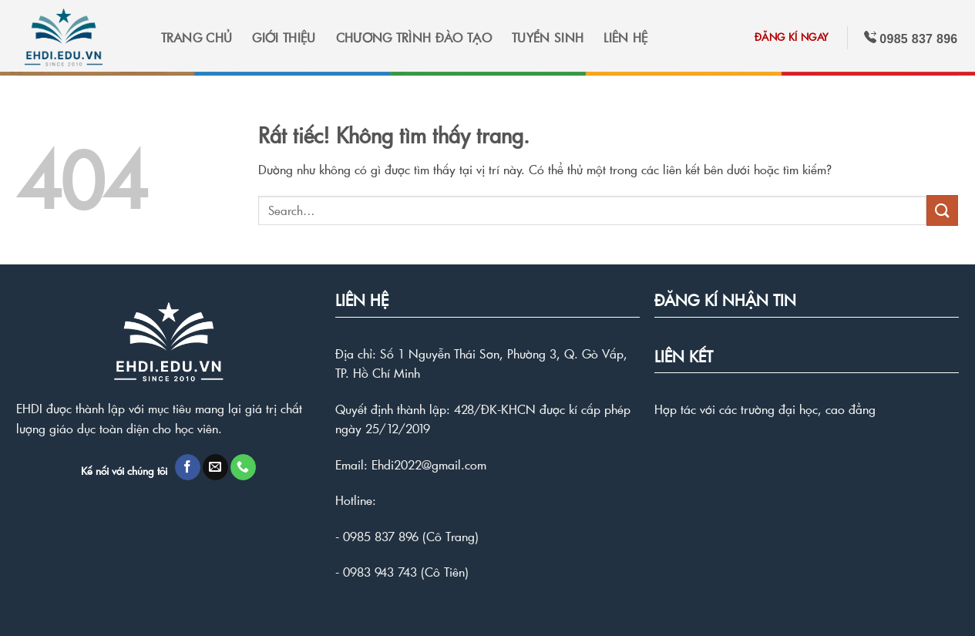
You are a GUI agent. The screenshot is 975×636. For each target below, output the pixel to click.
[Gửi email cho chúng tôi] (215, 467)
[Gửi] (941, 210)
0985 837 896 (381, 536)
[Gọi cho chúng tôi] (243, 467)
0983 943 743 (380, 572)
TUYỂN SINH (547, 37)
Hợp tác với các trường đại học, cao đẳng (765, 409)
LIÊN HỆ (625, 37)
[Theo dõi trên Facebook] (187, 467)
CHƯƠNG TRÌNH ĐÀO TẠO (414, 37)
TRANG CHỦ (197, 37)
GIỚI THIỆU (283, 37)
